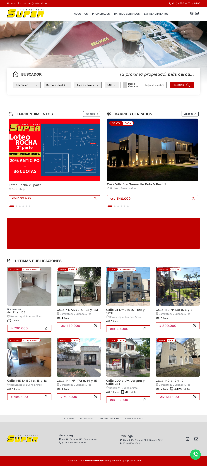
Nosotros (81, 13)
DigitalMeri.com (133, 460)
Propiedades (101, 13)
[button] (11, 206)
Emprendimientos (156, 13)
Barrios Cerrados (127, 13)
